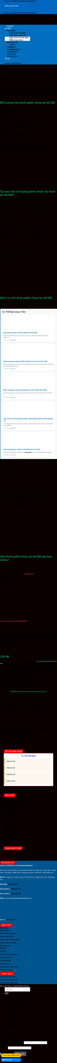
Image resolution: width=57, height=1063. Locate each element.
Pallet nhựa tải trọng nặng (18, 38)
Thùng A (12, 45)
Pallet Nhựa (11, 31)
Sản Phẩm (8, 28)
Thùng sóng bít (15, 49)
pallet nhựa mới (17, 481)
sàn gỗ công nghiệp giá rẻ (37, 851)
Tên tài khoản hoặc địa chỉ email (11, 1043)
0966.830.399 (11, 774)
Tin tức (2, 69)
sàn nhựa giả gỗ (21, 851)
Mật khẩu (3, 1048)
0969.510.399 (11, 761)
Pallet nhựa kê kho (16, 40)
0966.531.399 (11, 768)
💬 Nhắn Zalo (7, 1060)
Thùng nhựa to (12, 56)
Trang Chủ (9, 26)
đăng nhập (11, 742)
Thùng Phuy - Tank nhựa (9, 967)
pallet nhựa (20, 86)
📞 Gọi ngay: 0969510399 (11, 1055)
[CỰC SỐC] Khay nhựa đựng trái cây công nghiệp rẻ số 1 (25, 701)
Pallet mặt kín (9, 810)
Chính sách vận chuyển (8, 980)
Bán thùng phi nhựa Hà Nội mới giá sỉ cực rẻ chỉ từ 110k (25, 361)
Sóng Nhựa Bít (12, 42)
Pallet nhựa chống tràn (17, 35)
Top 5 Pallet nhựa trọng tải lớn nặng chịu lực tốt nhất (23, 705)
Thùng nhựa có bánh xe (12, 828)
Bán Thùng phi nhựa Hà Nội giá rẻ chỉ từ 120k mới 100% (25, 390)
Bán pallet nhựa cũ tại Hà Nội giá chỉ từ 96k (20, 333)
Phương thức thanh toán (9, 983)
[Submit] (6, 43)
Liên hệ (7, 59)
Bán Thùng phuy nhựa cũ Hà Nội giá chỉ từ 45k (22, 449)
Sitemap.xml (10, 920)
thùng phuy (28, 452)
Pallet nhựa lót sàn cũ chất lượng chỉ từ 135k (20, 703)
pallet (38, 88)
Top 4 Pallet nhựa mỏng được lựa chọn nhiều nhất (22, 708)
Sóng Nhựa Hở (12, 51)
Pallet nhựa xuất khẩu (17, 33)
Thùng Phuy (11, 54)
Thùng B (12, 47)
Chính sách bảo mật (11, 6)
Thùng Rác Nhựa (10, 834)
